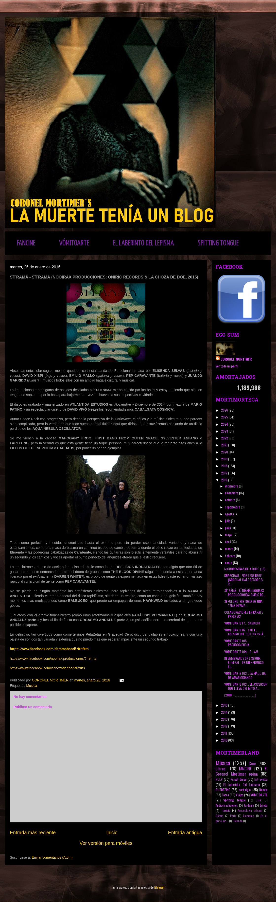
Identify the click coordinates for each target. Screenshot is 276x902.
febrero (230, 555)
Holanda (237, 821)
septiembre (233, 506)
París (233, 816)
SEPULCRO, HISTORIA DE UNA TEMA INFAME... (243, 603)
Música (31, 686)
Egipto (263, 805)
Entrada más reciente (33, 832)
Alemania (248, 816)
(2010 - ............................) (240, 694)
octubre (230, 499)
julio (228, 520)
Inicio (112, 832)
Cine (252, 763)
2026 (225, 410)
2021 (224, 444)
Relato (263, 789)
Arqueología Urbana (250, 811)
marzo (229, 548)
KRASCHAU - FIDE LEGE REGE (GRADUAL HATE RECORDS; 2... (243, 579)
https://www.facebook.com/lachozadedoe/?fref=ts (47, 668)
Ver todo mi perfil (227, 365)
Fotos (225, 794)
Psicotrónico (238, 779)
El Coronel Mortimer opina (241, 771)
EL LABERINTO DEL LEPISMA (143, 243)
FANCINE (26, 243)
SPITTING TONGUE (218, 243)
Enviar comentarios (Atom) (52, 857)
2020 (225, 451)
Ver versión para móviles (106, 843)
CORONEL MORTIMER (236, 359)
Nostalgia (245, 789)
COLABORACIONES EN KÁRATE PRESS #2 (243, 614)
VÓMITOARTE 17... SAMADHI (242, 622)
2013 (224, 719)
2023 (225, 431)
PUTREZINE (223, 789)
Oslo (258, 800)
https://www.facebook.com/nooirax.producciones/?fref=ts (53, 658)
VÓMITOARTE (74, 243)
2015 (224, 705)
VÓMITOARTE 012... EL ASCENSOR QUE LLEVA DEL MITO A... (245, 686)
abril (228, 541)
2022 (225, 437)
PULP (219, 779)
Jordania (249, 805)
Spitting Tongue (234, 799)
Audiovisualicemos (227, 805)
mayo (228, 534)
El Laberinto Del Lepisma (241, 784)
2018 (224, 465)
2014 (224, 712)
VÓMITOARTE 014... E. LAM (241, 651)
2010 (224, 740)
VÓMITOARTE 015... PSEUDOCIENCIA (236, 642)
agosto (230, 513)
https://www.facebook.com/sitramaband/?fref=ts (49, 649)
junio (228, 527)
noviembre (232, 492)
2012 (224, 726)
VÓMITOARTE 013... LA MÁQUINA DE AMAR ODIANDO (245, 675)
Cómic (219, 816)
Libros (220, 768)
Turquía (225, 810)
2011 (224, 733)
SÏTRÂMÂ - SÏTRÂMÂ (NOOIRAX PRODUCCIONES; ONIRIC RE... (244, 592)
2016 (224, 479)
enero (229, 562)
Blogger (159, 887)
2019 (224, 458)
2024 (225, 424)
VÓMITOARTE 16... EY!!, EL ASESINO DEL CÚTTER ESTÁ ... (245, 632)
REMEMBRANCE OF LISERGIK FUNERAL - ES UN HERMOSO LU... (244, 662)
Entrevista (260, 779)
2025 (225, 416)
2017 (224, 472)
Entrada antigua (185, 832)
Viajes (239, 794)
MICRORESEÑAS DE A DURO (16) (244, 568)
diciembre (232, 485)
